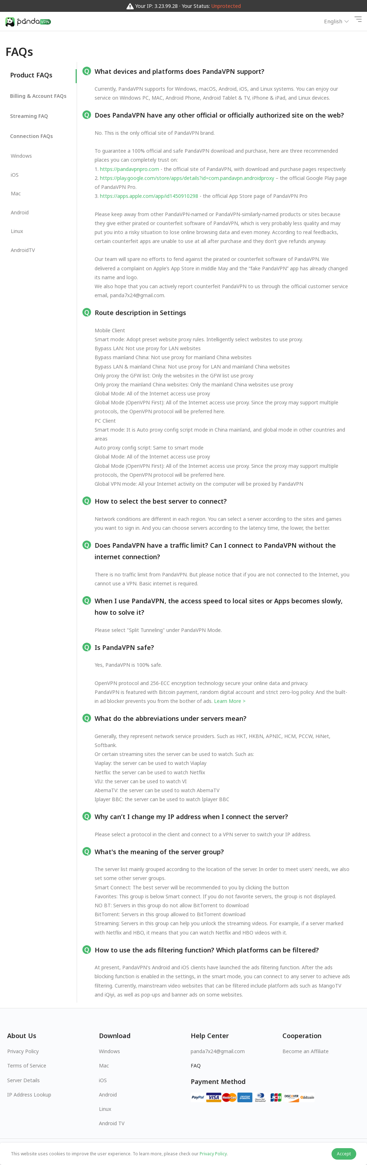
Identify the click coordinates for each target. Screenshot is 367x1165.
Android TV (111, 1123)
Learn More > (230, 701)
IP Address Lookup (29, 1094)
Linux (105, 1108)
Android (108, 1094)
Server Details (23, 1080)
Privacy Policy (23, 1051)
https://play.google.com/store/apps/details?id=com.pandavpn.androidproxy (187, 178)
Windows (109, 1051)
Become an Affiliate (305, 1051)
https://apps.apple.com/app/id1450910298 (149, 195)
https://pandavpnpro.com (129, 169)
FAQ (196, 1065)
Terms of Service (26, 1065)
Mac (104, 1065)
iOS (103, 1080)
